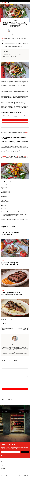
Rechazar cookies (22, 123)
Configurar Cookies (8, 123)
